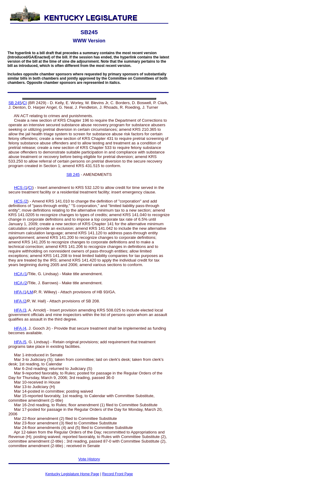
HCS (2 (20, 201)
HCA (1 (20, 274)
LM (30, 292)
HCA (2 (20, 283)
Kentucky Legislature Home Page (72, 474)
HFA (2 (20, 301)
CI (25, 102)
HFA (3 (20, 310)
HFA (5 (20, 342)
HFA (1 (20, 292)
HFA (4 (20, 328)
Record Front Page (117, 474)
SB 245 (15, 102)
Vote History (89, 459)
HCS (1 (20, 187)
